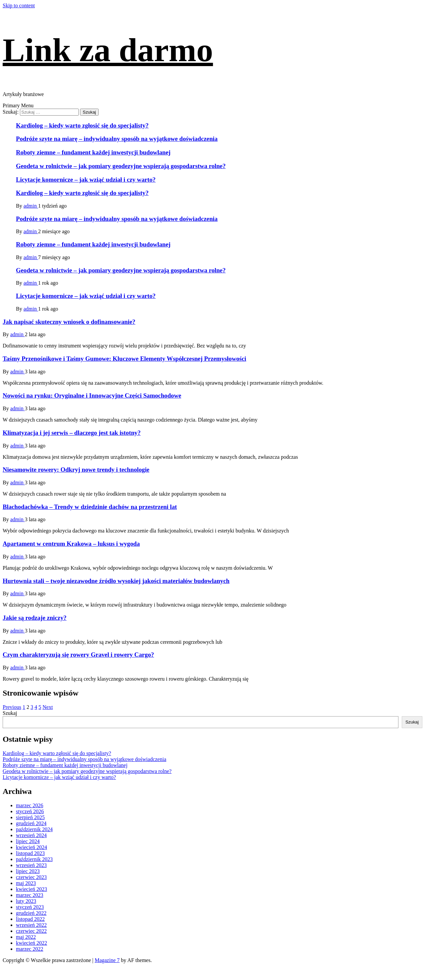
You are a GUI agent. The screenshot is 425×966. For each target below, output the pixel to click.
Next (47, 707)
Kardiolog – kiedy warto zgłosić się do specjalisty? (82, 125)
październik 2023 (34, 859)
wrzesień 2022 (31, 925)
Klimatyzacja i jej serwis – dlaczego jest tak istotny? (72, 432)
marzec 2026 (29, 805)
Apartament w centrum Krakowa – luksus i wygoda (71, 543)
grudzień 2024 (31, 823)
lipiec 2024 (28, 841)
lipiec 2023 (28, 871)
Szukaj (10, 713)
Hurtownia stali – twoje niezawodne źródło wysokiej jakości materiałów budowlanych (116, 580)
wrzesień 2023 (31, 865)
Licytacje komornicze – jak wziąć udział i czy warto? (86, 179)
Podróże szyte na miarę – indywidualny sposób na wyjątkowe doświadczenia (116, 138)
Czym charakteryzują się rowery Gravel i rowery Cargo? (78, 654)
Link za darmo (108, 50)
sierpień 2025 (30, 817)
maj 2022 (26, 937)
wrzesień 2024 (31, 835)
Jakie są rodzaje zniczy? (34, 617)
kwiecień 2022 (31, 943)
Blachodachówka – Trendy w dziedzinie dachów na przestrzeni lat (90, 506)
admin (31, 206)
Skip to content (19, 5)
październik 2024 (34, 829)
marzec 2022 (29, 949)
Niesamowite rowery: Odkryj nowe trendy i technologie (76, 469)
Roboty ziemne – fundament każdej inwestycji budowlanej (93, 152)
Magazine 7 (107, 960)
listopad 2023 (30, 853)
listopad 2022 (30, 919)
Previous (12, 707)
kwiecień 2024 (31, 847)
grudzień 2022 (31, 913)
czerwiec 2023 (31, 877)
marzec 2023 (29, 895)
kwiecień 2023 (31, 889)
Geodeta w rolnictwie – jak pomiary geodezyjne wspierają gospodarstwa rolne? (121, 165)
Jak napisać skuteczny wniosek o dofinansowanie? (69, 321)
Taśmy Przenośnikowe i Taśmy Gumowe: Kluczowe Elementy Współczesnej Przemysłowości (124, 358)
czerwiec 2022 (31, 931)
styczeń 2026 (30, 811)
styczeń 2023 (30, 907)
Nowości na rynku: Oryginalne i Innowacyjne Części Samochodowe (92, 395)
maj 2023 (26, 883)
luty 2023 (26, 901)
